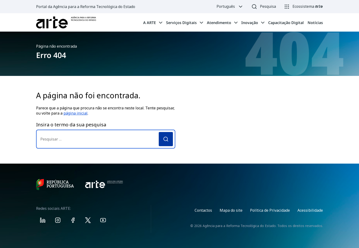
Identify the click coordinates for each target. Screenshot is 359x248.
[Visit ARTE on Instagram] (57, 221)
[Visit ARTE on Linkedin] (42, 221)
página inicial (75, 113)
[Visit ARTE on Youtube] (103, 221)
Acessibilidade (310, 210)
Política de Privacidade (270, 210)
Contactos (203, 210)
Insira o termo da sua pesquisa (71, 124)
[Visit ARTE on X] (88, 221)
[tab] (152, 23)
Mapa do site (231, 210)
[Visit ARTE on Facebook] (72, 221)
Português (230, 6)
